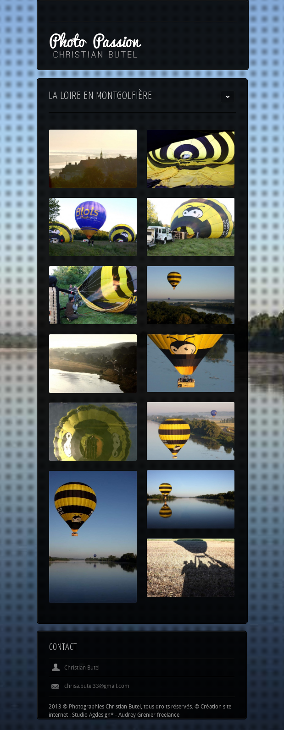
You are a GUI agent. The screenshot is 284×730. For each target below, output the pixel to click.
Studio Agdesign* (93, 716)
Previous (212, 648)
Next (227, 648)
